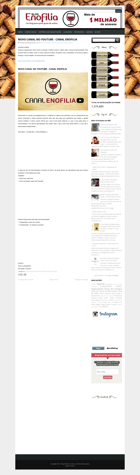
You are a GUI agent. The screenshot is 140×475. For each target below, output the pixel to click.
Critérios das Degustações (49, 32)
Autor (97, 32)
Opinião (111, 296)
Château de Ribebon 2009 (108, 125)
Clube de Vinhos (117, 284)
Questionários (104, 300)
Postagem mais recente (25, 280)
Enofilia (108, 291)
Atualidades (109, 284)
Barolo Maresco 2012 (99, 212)
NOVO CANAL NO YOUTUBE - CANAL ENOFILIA (47, 39)
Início (20, 32)
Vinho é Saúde (111, 304)
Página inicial (54, 280)
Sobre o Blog (30, 32)
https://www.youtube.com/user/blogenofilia (31, 61)
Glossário (67, 32)
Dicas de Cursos (63, 43)
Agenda (101, 283)
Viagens (98, 304)
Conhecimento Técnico (49, 43)
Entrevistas (79, 32)
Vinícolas (99, 307)
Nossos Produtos (104, 296)
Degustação (97, 288)
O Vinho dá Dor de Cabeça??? (109, 137)
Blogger (116, 275)
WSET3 (105, 306)
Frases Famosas (105, 293)
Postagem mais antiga (81, 280)
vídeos (71, 43)
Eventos (114, 291)
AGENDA (89, 32)
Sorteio (111, 300)
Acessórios (93, 284)
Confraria (94, 286)
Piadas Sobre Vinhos (106, 298)
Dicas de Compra (113, 288)
